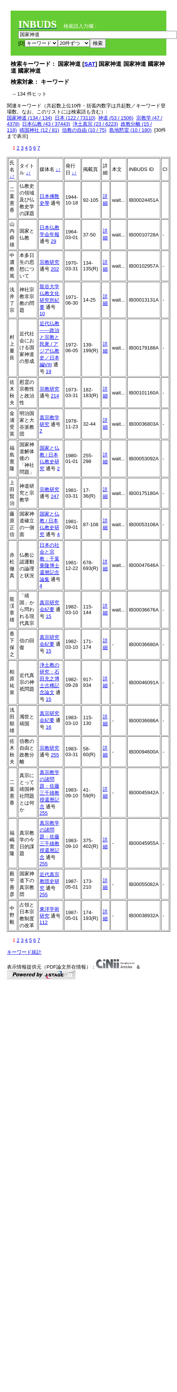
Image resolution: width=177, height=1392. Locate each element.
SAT (89, 64)
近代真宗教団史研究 (49, 881)
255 (55, 755)
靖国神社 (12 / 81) (39, 130)
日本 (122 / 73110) (75, 118)
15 (48, 616)
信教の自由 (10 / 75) (84, 130)
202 (55, 269)
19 (48, 371)
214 (55, 396)
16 (48, 727)
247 (55, 496)
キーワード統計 (24, 952)
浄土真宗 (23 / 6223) (95, 124)
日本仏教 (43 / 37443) (46, 124)
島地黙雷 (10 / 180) (130, 130)
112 (44, 922)
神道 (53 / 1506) (116, 118)
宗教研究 (49, 262)
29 (53, 241)
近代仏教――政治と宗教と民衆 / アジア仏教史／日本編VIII (49, 344)
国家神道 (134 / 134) (29, 118)
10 (42, 313)
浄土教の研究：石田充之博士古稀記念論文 (49, 678)
